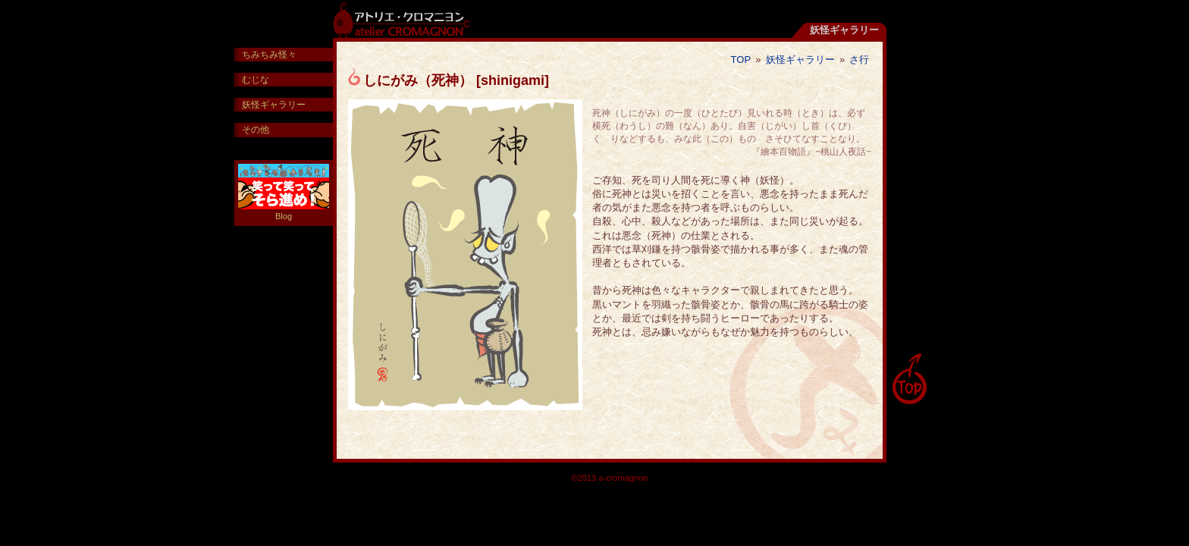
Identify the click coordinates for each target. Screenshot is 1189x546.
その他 (255, 129)
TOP (741, 59)
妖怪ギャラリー (800, 59)
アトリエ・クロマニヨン (401, 19)
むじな (255, 79)
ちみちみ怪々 (269, 54)
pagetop (909, 379)
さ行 (859, 59)
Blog (283, 192)
